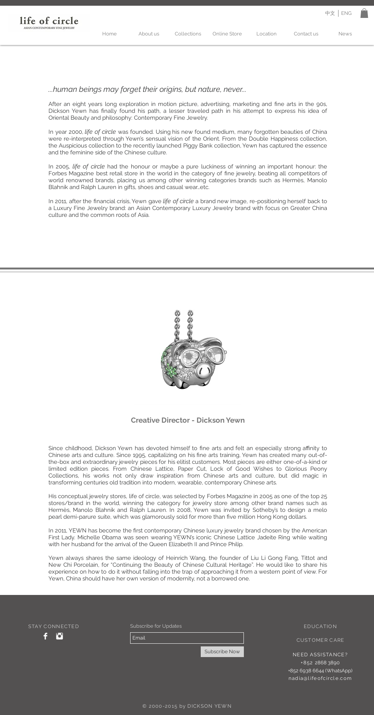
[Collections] (188, 34)
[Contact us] (306, 34)
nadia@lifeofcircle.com (320, 678)
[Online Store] (227, 34)
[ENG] (346, 13)
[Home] (109, 34)
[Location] (266, 34)
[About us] (148, 34)
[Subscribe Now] (222, 651)
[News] (345, 34)
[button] (364, 13)
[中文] (330, 13)
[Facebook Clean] (45, 636)
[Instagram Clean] (59, 636)
